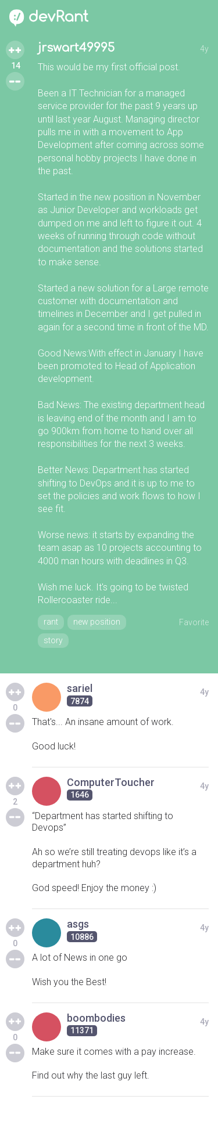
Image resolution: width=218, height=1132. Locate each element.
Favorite (194, 622)
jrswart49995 (76, 48)
